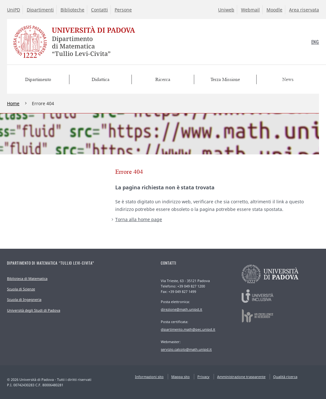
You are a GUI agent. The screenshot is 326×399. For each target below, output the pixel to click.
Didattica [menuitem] (101, 79)
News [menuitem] (288, 79)
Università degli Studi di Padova (33, 310)
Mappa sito (180, 376)
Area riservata (304, 10)
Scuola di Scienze (21, 289)
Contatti (99, 10)
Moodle (274, 10)
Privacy (203, 376)
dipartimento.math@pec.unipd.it (188, 329)
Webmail (250, 10)
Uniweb (226, 10)
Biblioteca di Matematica (27, 278)
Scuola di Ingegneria (24, 299)
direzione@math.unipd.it (181, 309)
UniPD (13, 10)
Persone (123, 10)
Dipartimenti (40, 10)
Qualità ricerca (285, 376)
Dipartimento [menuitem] (38, 79)
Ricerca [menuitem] (162, 79)
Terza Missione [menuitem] (225, 79)
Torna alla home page (138, 219)
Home (13, 103)
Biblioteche (72, 10)
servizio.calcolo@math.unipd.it (186, 349)
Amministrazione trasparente (241, 376)
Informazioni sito (149, 376)
